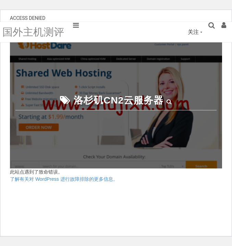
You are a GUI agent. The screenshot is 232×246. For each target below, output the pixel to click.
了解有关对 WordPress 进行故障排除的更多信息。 (64, 179)
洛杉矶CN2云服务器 (118, 100)
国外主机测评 (33, 32)
